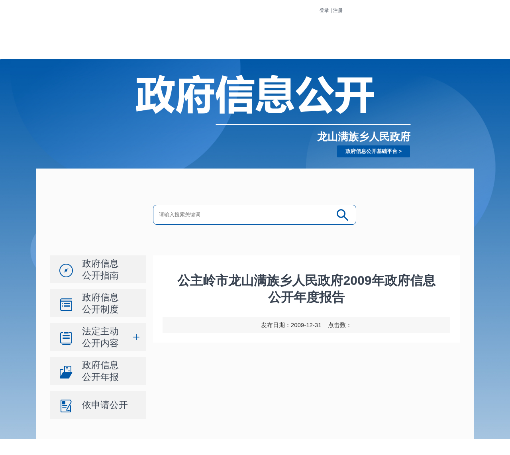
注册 (338, 10)
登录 (324, 10)
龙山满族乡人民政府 (363, 137)
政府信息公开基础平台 (371, 151)
